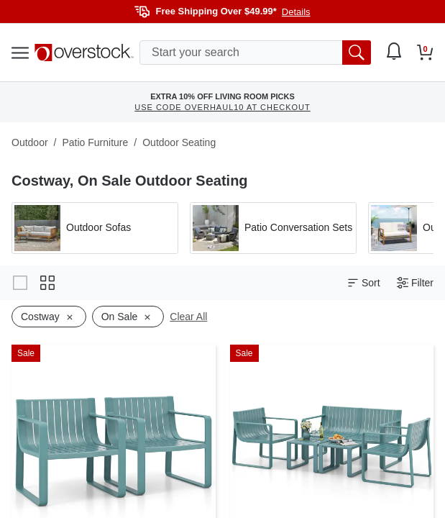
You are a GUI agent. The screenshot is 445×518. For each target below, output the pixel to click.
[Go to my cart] (425, 52)
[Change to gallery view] (20, 282)
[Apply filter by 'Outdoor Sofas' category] (95, 228)
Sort (363, 283)
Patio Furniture (95, 142)
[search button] (356, 52)
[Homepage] (84, 52)
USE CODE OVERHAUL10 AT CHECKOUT (222, 107)
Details (296, 11)
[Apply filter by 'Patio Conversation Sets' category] (273, 228)
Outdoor (30, 142)
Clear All (188, 316)
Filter (415, 283)
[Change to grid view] (47, 282)
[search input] (255, 52)
